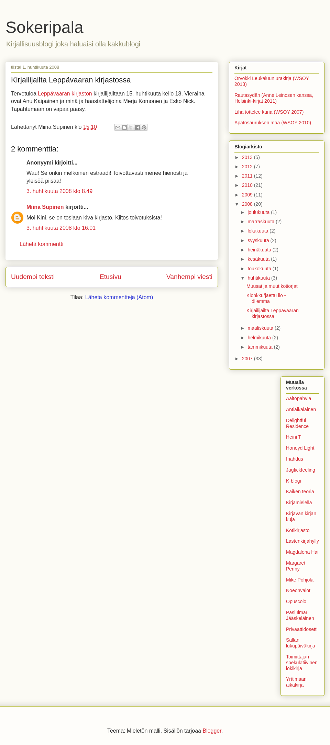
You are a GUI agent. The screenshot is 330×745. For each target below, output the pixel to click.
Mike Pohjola (300, 580)
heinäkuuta (260, 249)
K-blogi (293, 481)
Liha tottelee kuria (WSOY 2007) (269, 112)
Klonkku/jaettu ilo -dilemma (266, 298)
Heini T (293, 437)
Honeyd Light (300, 448)
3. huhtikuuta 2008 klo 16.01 (61, 228)
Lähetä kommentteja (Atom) (119, 297)
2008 (248, 204)
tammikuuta (261, 347)
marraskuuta (262, 221)
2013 (248, 157)
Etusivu (110, 276)
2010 (248, 185)
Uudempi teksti (33, 276)
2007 (248, 358)
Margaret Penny (295, 566)
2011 (248, 176)
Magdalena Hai (302, 552)
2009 (248, 194)
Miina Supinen (45, 207)
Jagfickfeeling (300, 470)
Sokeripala (45, 27)
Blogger (211, 731)
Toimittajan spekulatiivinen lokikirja (302, 662)
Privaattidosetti (302, 629)
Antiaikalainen (301, 409)
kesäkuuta (259, 259)
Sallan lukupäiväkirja (300, 642)
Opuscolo (296, 601)
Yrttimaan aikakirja (296, 682)
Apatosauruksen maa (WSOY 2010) (272, 122)
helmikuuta (260, 337)
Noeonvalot (298, 590)
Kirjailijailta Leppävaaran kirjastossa (272, 313)
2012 (248, 166)
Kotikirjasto (297, 530)
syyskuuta (259, 240)
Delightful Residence (297, 423)
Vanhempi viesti (189, 276)
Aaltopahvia (298, 398)
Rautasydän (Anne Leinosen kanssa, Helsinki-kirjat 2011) (273, 98)
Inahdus (294, 459)
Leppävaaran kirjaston (65, 94)
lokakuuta (259, 231)
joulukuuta (259, 212)
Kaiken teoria (300, 491)
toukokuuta (260, 268)
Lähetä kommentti (41, 244)
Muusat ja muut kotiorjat (272, 286)
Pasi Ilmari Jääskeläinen (300, 615)
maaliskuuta (261, 328)
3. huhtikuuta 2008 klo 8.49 (59, 191)
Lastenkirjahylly (302, 541)
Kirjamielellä (299, 502)
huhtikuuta (259, 278)
